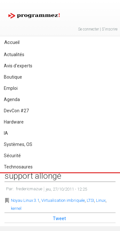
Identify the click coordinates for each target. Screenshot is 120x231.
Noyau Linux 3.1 (25, 200)
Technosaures (18, 166)
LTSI (90, 200)
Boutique (13, 77)
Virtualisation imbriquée (63, 200)
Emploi (11, 88)
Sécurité (12, 155)
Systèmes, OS (18, 144)
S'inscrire (109, 29)
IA (6, 133)
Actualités (14, 54)
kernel (16, 208)
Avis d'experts (18, 65)
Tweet (59, 218)
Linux (101, 200)
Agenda (12, 99)
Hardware (14, 121)
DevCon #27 (16, 110)
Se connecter (88, 29)
